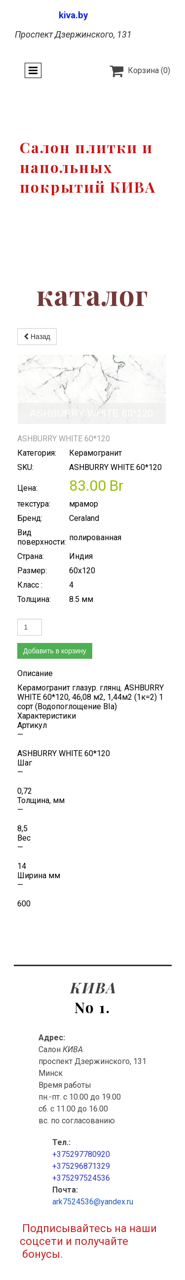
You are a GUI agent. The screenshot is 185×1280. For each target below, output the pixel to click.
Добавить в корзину (54, 582)
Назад (37, 337)
